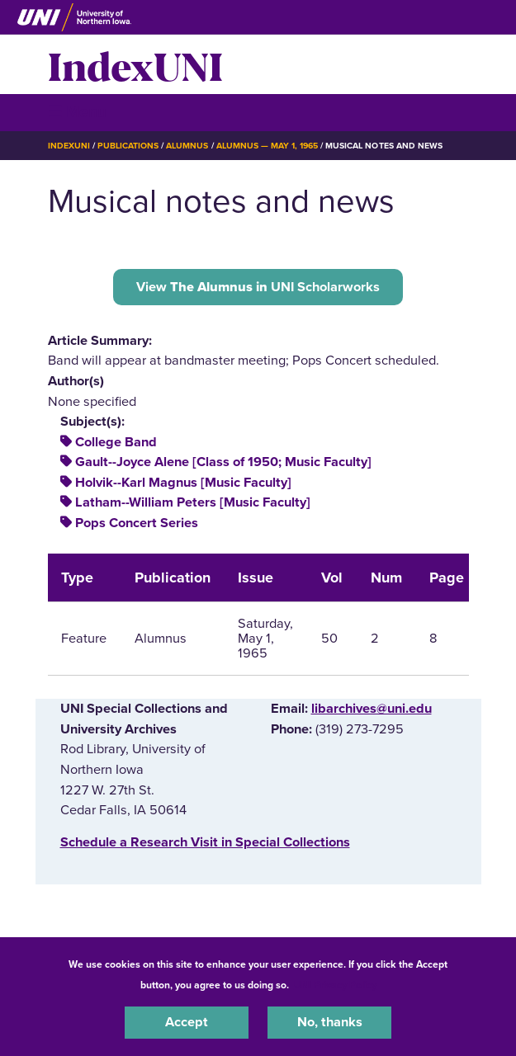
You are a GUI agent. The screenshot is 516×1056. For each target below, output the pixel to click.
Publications (128, 145)
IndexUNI (135, 64)
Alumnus (187, 145)
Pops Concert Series (136, 523)
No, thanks (329, 1022)
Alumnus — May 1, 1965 (267, 145)
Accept (186, 1022)
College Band (116, 442)
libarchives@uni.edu (371, 708)
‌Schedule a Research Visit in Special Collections (205, 842)
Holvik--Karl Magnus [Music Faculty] (183, 482)
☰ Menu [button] (77, 111)
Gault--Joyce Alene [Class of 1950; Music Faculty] (223, 462)
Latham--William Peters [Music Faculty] (192, 502)
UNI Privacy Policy (335, 985)
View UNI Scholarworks (258, 287)
